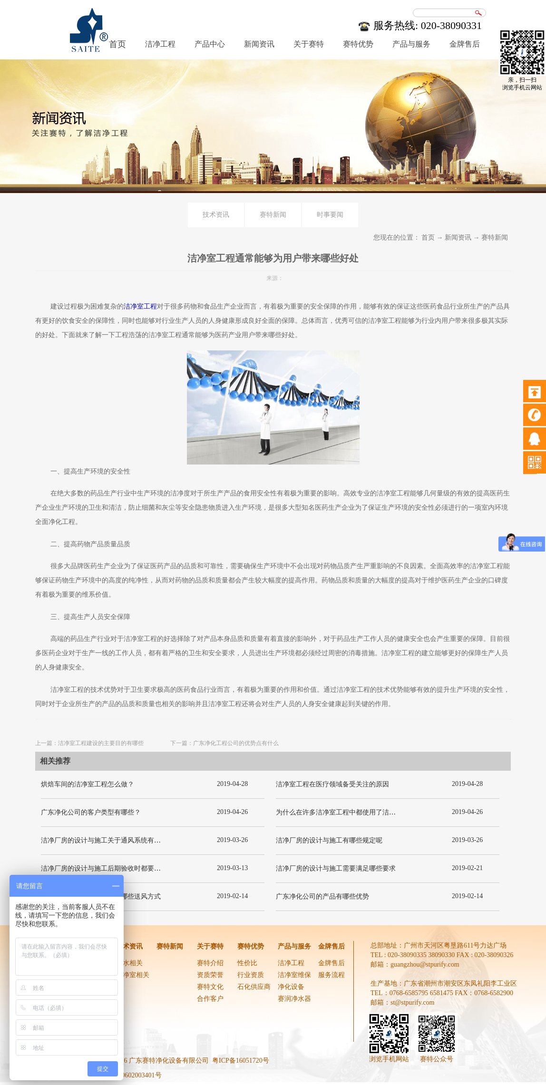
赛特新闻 (494, 237)
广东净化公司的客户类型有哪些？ (91, 812)
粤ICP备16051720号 (240, 1060)
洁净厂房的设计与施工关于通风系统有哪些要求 (111, 840)
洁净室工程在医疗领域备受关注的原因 (332, 784)
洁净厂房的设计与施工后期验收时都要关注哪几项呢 (117, 868)
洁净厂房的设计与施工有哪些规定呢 (329, 840)
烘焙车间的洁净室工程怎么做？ (87, 784)
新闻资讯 (458, 237)
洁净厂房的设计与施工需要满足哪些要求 (336, 868)
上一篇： (89, 743)
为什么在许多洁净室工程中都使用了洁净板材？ (346, 812)
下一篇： (224, 743)
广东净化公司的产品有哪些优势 (322, 896)
